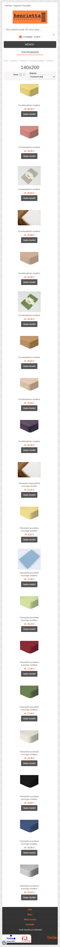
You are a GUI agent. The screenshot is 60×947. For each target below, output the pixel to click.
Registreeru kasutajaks (22, 5)
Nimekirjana (20, 74)
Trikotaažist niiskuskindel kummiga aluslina (29, 484)
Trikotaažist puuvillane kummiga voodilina (29, 529)
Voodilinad (23, 61)
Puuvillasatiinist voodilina (29, 105)
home (6, 61)
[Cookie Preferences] (4, 942)
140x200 (49, 61)
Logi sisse (8, 5)
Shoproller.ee (52, 937)
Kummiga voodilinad (36, 61)
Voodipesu (14, 61)
